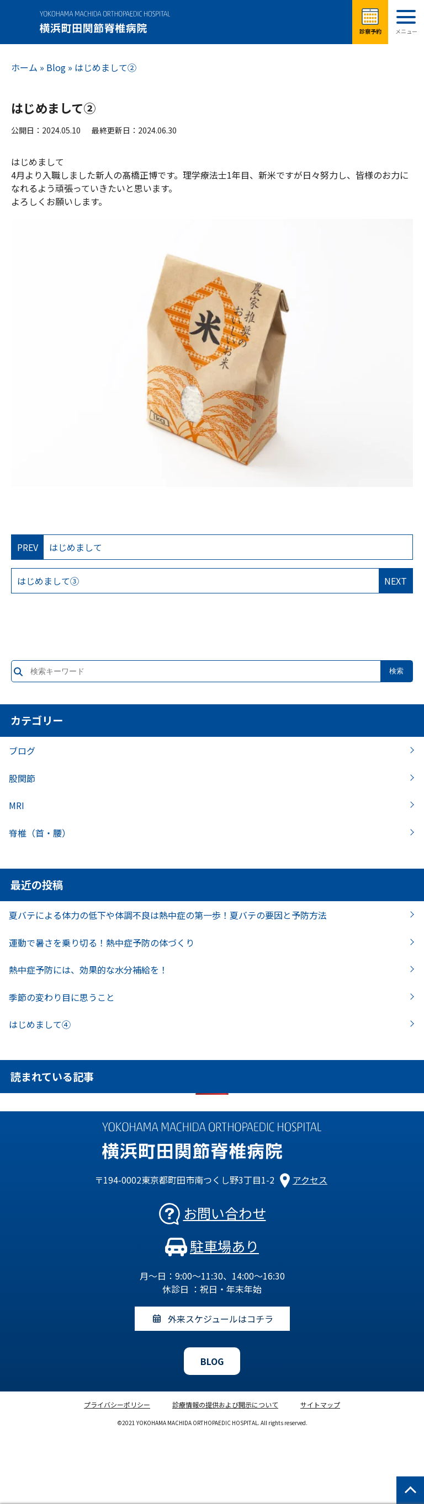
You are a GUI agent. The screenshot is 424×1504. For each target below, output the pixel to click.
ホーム (24, 67)
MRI (16, 805)
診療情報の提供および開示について (225, 1404)
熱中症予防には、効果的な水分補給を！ (88, 969)
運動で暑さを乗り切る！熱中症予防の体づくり (101, 942)
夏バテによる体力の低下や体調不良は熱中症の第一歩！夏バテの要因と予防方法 (168, 915)
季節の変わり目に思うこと (62, 997)
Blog (56, 67)
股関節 (22, 778)
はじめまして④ (40, 1024)
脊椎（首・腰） (40, 832)
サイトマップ (320, 1404)
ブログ (22, 750)
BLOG (212, 1361)
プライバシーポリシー (117, 1404)
